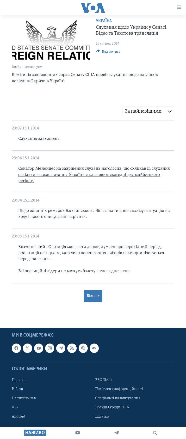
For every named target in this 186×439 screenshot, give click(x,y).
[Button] (108, 52)
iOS (15, 407)
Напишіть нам (24, 398)
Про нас (18, 380)
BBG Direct (103, 380)
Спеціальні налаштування (117, 398)
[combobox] (148, 111)
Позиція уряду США (112, 407)
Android (18, 417)
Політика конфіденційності (119, 389)
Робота (17, 389)
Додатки (102, 417)
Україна (104, 21)
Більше (93, 296)
